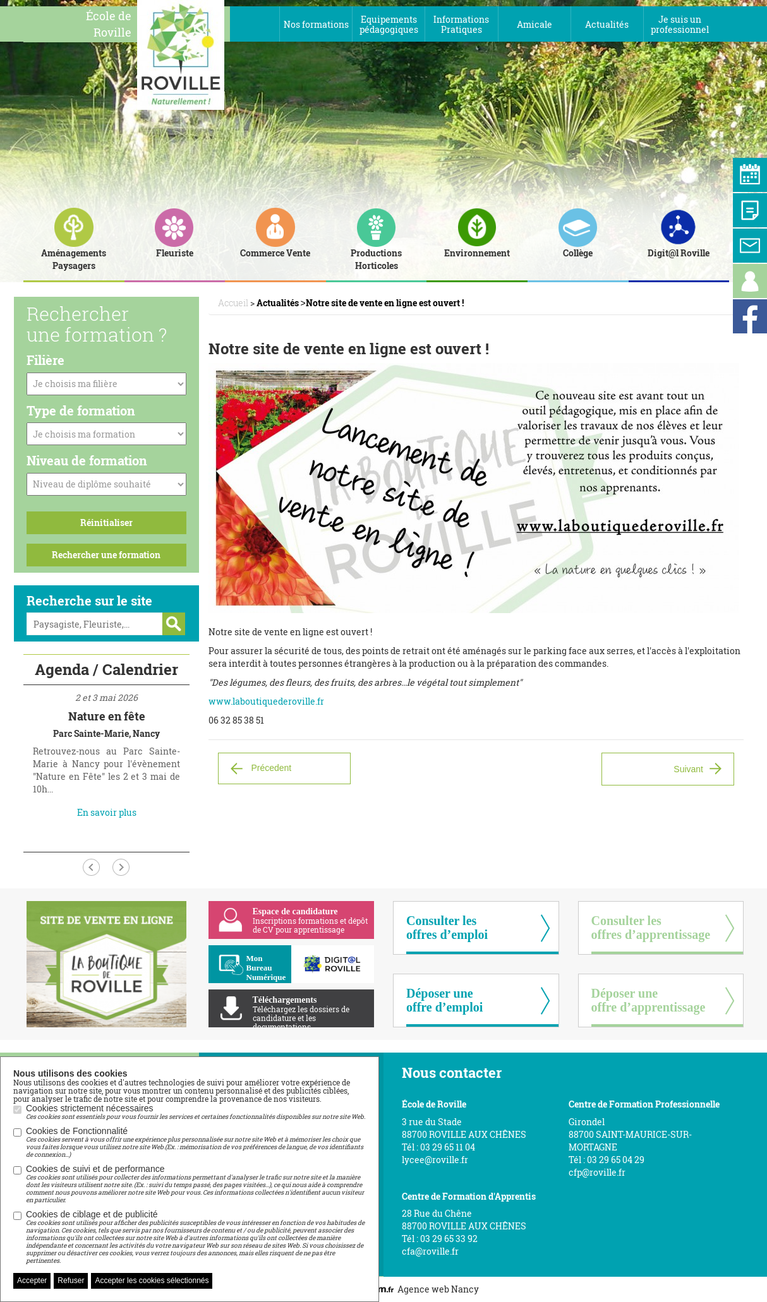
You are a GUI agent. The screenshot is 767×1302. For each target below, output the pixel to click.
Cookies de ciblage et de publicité (196, 1237)
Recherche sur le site (89, 600)
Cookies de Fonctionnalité (196, 1142)
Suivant (688, 769)
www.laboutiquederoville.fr (266, 701)
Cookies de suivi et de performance (196, 1184)
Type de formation (81, 410)
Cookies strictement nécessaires (195, 1112)
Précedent (271, 768)
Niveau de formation (87, 460)
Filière (45, 360)
